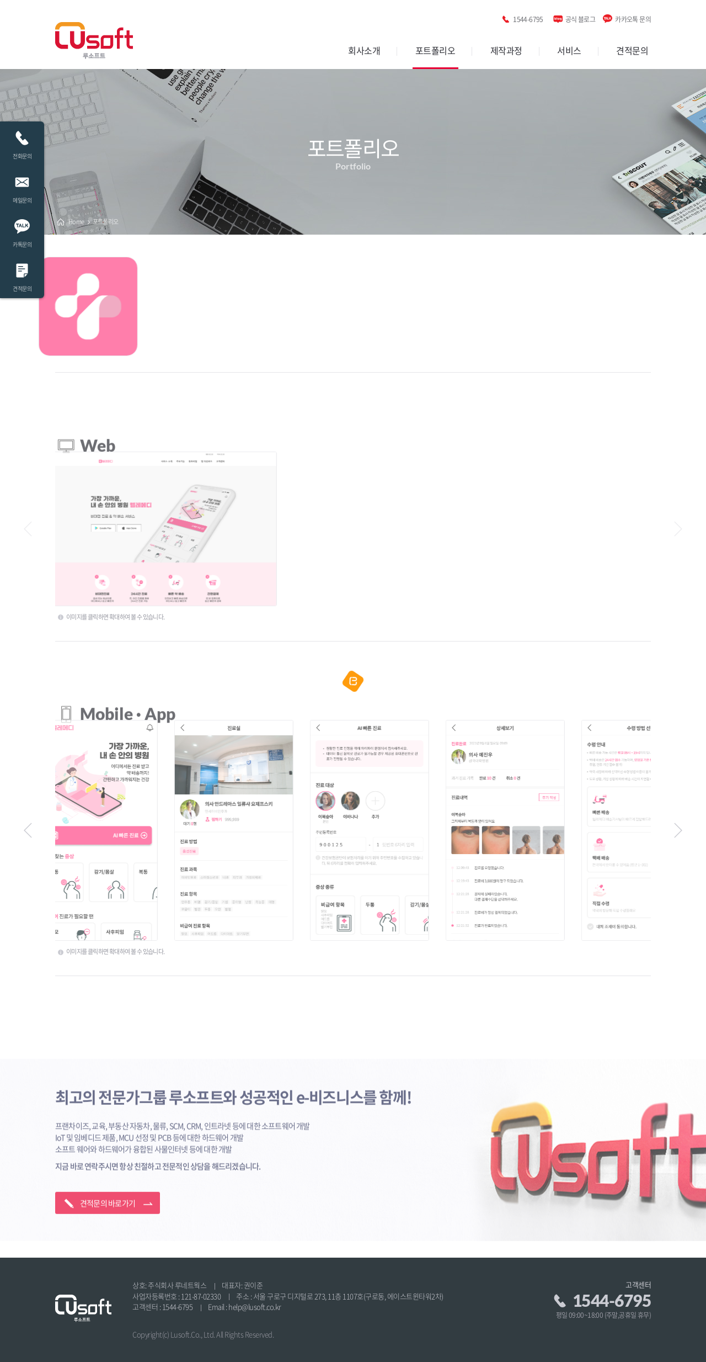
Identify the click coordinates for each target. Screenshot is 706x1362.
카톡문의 (22, 230)
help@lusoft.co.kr (254, 1306)
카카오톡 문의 (633, 17)
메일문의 (22, 186)
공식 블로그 (580, 17)
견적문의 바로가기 (108, 1167)
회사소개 (364, 50)
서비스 (569, 50)
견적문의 (632, 50)
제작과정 (506, 50)
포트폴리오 (435, 50)
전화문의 (22, 142)
